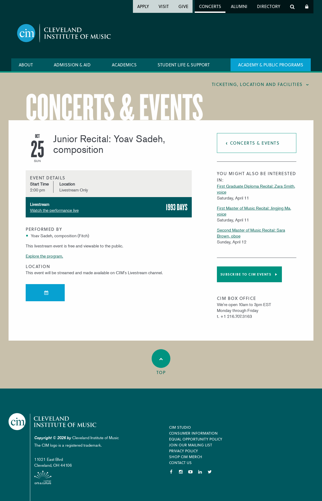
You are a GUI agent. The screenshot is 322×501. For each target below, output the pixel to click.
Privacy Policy (183, 451)
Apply (143, 6)
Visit (164, 6)
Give (183, 6)
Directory (268, 6)
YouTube (190, 472)
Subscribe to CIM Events (245, 274)
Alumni (239, 6)
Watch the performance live (54, 210)
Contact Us (180, 462)
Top (161, 362)
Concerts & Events (255, 143)
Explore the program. (44, 256)
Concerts (210, 6)
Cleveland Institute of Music (53, 421)
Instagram (181, 472)
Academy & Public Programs (270, 65)
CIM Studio (180, 427)
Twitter (210, 472)
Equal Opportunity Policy (195, 439)
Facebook (171, 472)
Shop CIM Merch (185, 456)
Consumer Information (193, 433)
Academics (124, 65)
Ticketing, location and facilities (257, 84)
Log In (306, 6)
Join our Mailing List (190, 445)
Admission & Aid (72, 65)
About (26, 65)
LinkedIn (200, 472)
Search (292, 6)
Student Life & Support (184, 65)
